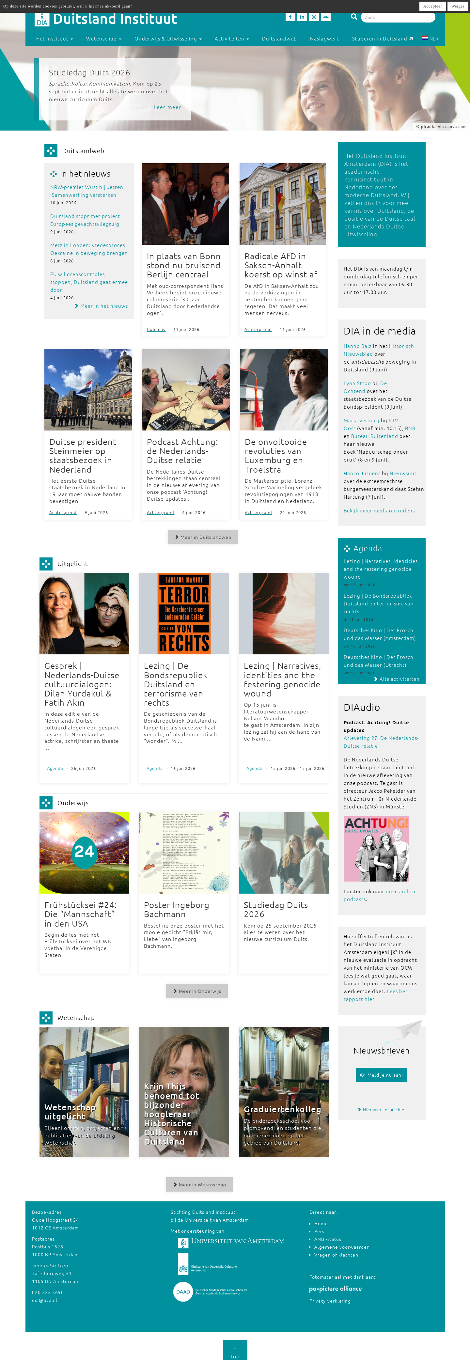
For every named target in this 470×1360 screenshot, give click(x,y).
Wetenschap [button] (103, 38)
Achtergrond (258, 328)
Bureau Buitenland (374, 435)
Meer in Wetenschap (197, 1180)
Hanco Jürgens (362, 473)
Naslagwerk (324, 38)
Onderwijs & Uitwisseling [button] (168, 38)
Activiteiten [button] (232, 38)
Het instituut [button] (54, 38)
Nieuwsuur (403, 473)
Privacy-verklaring (330, 1296)
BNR (410, 428)
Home (321, 1219)
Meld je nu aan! (381, 1074)
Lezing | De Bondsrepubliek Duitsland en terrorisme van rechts (379, 603)
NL (430, 38)
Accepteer (432, 6)
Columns (156, 328)
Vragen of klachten (336, 1250)
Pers (319, 1227)
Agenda (367, 548)
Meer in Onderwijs (195, 987)
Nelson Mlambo (264, 716)
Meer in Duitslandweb (200, 535)
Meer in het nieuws (101, 305)
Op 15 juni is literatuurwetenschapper (277, 706)
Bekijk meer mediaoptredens (379, 510)
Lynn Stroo (357, 383)
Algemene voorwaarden (342, 1242)
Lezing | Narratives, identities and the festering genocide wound (381, 568)
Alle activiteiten (396, 678)
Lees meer (167, 106)
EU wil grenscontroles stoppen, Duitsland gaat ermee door (89, 282)
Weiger (457, 6)
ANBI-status (327, 1234)
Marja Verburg (362, 420)
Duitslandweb (279, 38)
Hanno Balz (358, 345)
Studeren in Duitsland (382, 38)
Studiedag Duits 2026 (90, 72)
